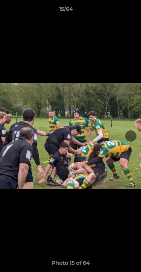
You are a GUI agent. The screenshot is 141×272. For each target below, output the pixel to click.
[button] (113, 11)
